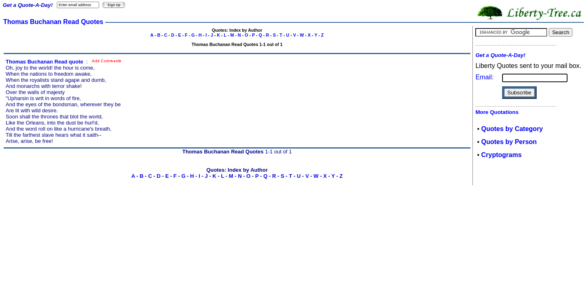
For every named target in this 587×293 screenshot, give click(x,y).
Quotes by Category (512, 128)
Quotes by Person (509, 141)
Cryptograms (501, 154)
